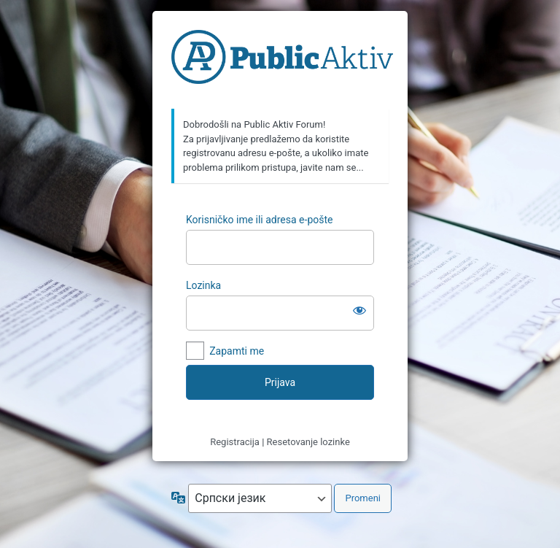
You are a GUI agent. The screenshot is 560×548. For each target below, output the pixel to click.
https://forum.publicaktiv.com (282, 60)
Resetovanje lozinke (308, 441)
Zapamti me (236, 351)
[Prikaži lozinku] (359, 310)
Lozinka (203, 285)
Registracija (235, 441)
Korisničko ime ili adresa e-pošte (259, 219)
